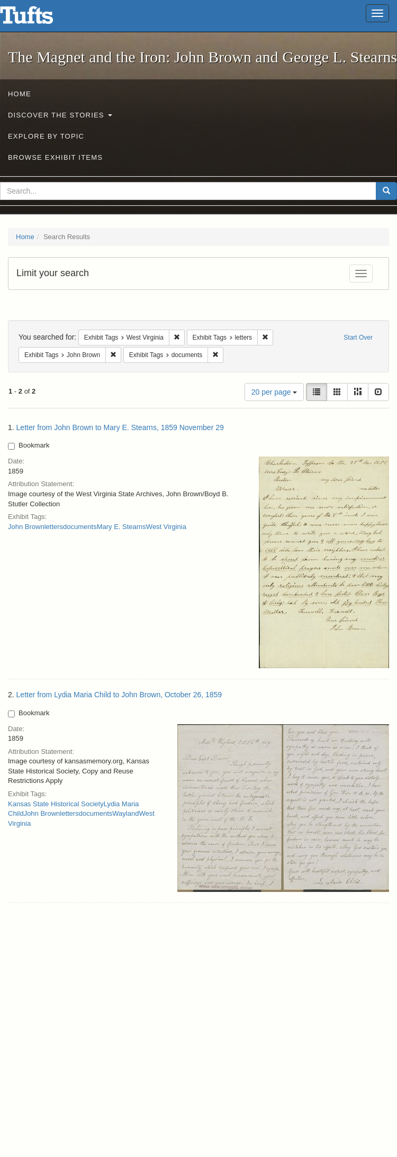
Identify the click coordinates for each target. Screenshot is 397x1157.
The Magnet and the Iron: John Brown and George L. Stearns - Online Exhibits (39, 18)
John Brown (26, 527)
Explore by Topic (46, 136)
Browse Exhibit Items (55, 157)
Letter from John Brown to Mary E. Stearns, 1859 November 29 (120, 427)
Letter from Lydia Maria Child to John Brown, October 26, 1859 (119, 694)
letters (53, 527)
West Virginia (166, 527)
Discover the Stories (60, 115)
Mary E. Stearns (121, 527)
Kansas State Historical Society (56, 804)
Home (19, 94)
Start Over (358, 337)
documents (80, 527)
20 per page (274, 392)
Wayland (125, 813)
